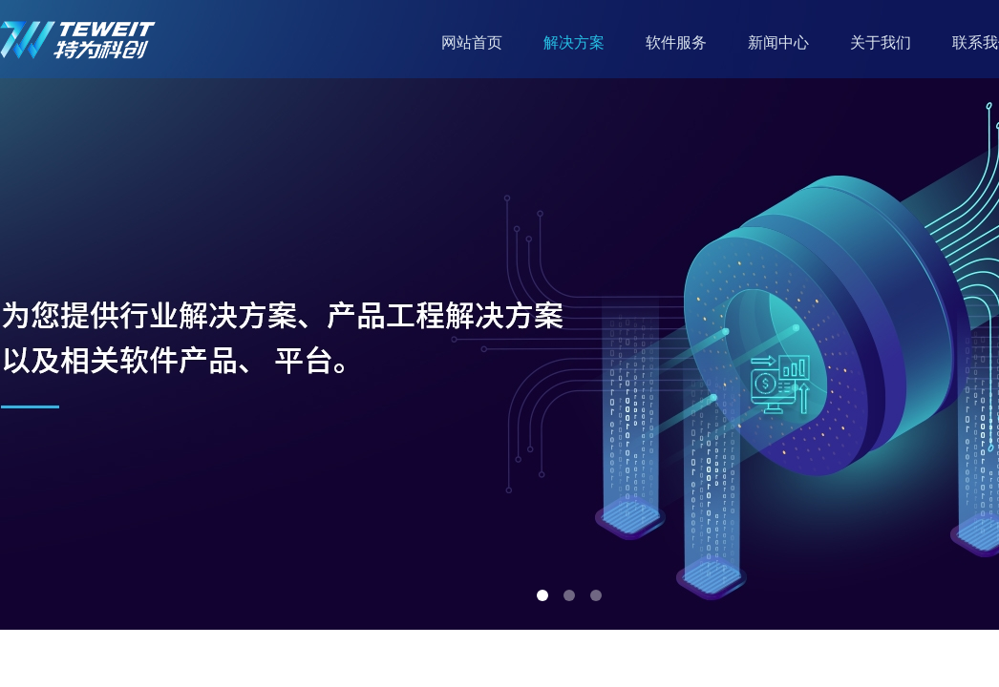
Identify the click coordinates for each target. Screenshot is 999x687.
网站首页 (471, 42)
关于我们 (880, 42)
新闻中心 (778, 42)
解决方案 (574, 42)
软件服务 (676, 42)
